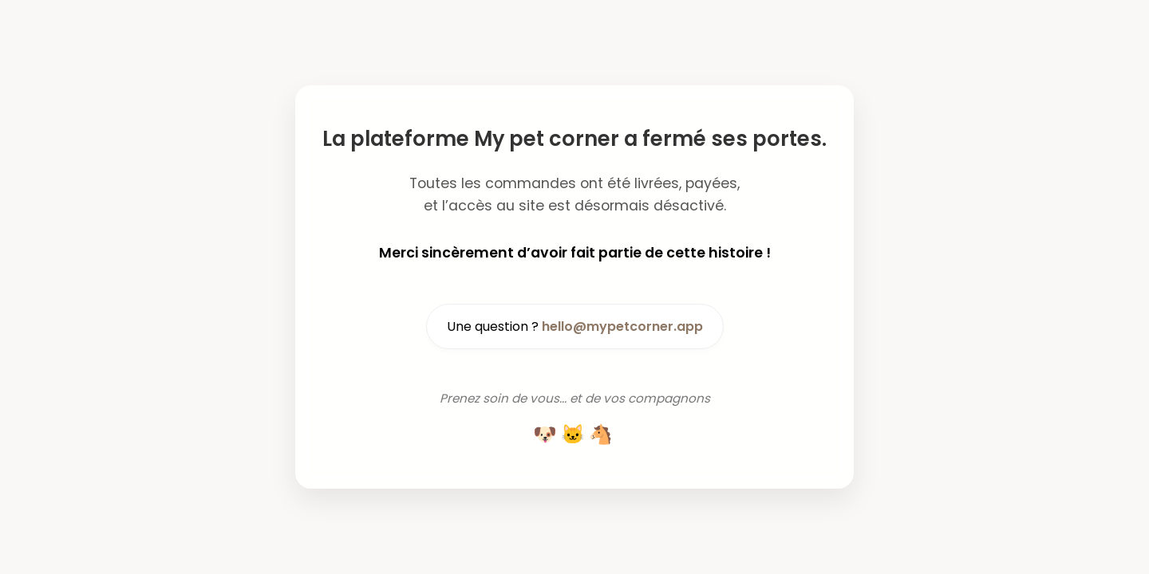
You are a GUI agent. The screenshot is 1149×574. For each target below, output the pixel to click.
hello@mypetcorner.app (622, 326)
